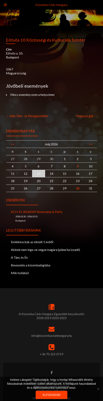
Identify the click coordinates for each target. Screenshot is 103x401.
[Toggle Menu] (5, 5)
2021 (63, 318)
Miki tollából (20, 273)
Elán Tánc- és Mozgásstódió (27, 116)
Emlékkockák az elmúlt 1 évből (32, 242)
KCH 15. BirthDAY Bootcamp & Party (36, 212)
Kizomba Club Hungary (51, 5)
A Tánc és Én (19, 257)
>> (90, 144)
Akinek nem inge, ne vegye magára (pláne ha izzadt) (45, 249)
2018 (40, 318)
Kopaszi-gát (86, 116)
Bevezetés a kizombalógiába (30, 265)
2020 (55, 318)
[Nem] (98, 389)
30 (77, 188)
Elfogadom (51, 394)
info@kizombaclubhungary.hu (51, 335)
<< (12, 144)
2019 (47, 318)
